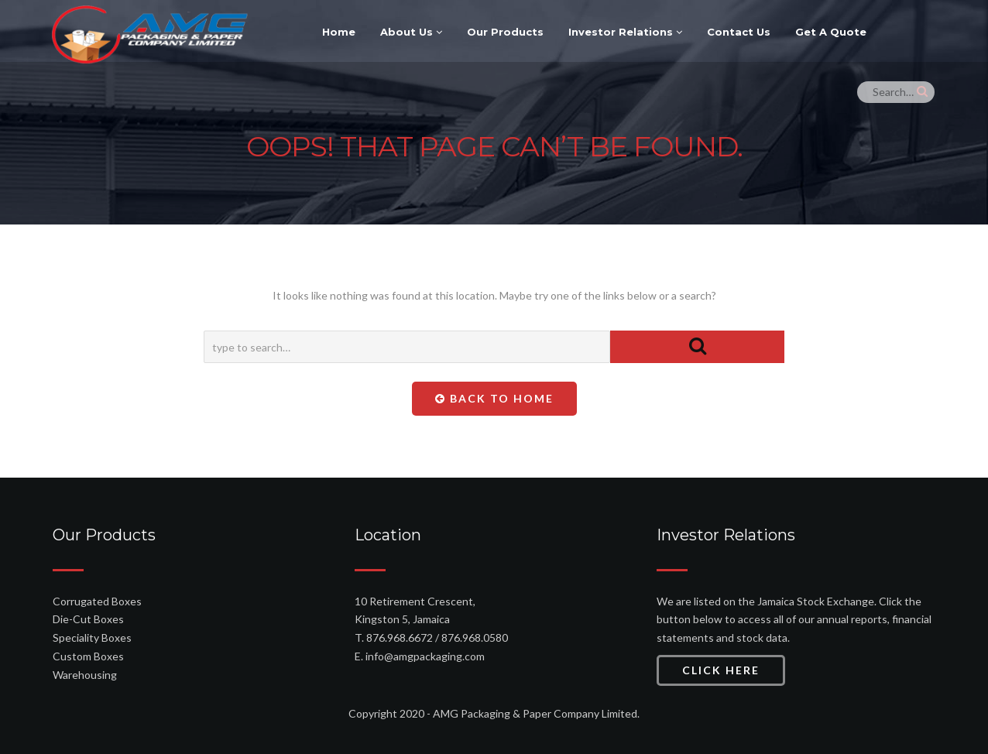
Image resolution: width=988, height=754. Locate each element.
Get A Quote (830, 32)
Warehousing (85, 674)
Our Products (505, 32)
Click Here (721, 670)
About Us (411, 32)
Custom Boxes (88, 656)
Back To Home (494, 398)
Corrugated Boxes (97, 601)
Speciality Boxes (92, 637)
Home (338, 32)
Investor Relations (625, 32)
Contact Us (738, 32)
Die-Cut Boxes (88, 618)
